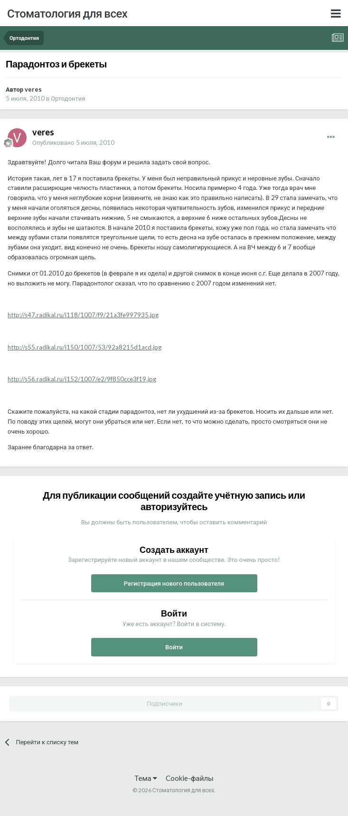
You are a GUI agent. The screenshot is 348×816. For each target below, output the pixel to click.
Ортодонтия (68, 98)
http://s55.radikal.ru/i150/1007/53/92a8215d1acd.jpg (84, 347)
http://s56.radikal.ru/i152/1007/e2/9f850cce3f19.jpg (82, 379)
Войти (174, 647)
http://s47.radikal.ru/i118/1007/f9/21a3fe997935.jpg (83, 315)
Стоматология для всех (67, 13)
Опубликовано (73, 142)
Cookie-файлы (190, 778)
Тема (145, 778)
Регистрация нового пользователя (174, 583)
